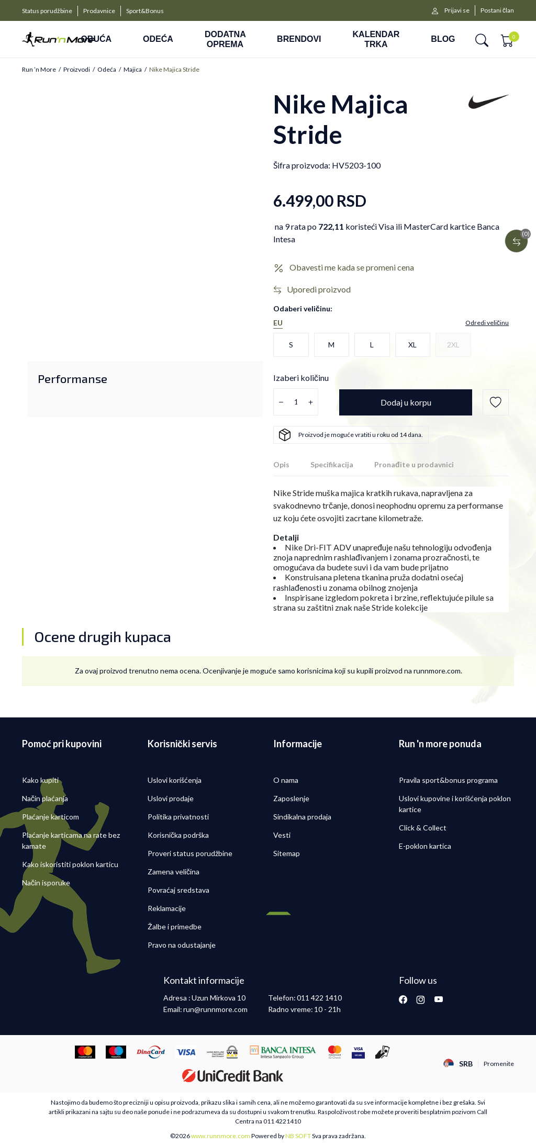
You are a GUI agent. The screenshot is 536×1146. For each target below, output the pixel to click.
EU (278, 323)
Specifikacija (331, 464)
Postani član (497, 10)
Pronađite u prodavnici (414, 464)
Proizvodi (76, 69)
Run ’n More (39, 69)
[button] (481, 39)
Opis (281, 464)
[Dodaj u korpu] (405, 402)
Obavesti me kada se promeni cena (351, 267)
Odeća (106, 69)
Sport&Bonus (145, 11)
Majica (133, 69)
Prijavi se (457, 10)
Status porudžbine (47, 11)
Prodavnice (99, 11)
